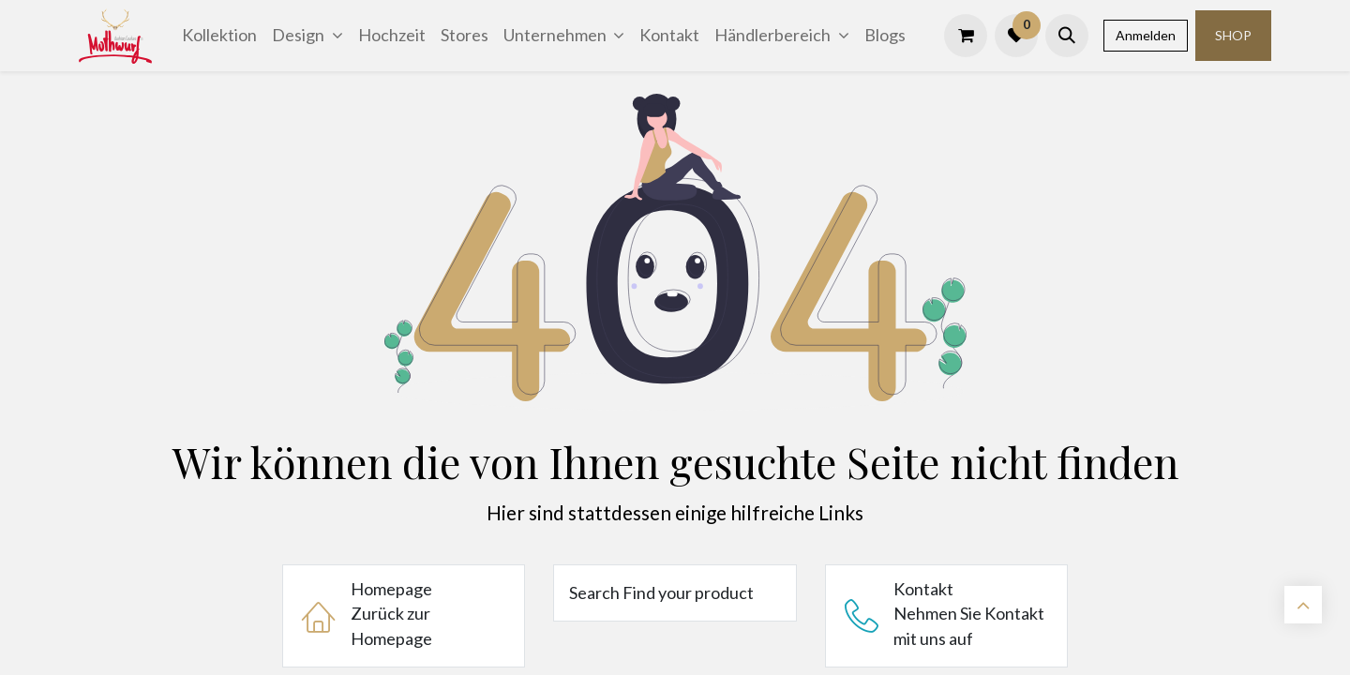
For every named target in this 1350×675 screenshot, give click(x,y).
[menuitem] (219, 35)
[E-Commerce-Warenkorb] (965, 35)
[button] (1066, 35)
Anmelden (1146, 35)
